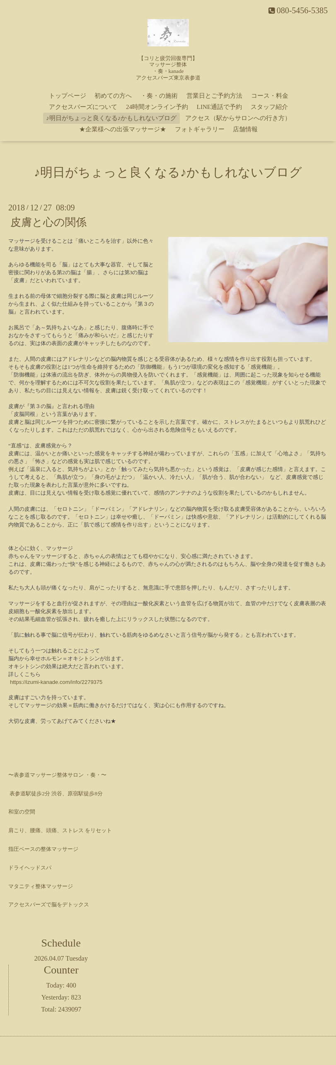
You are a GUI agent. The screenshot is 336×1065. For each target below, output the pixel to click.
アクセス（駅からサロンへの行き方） (238, 118)
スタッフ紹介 (269, 107)
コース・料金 (269, 95)
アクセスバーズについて (83, 107)
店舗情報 (245, 129)
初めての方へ (113, 95)
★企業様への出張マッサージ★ (122, 129)
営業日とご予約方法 (214, 95)
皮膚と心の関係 (48, 222)
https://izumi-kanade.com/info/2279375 (56, 682)
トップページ (67, 95)
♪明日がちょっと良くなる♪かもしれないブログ (111, 118)
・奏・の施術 (159, 95)
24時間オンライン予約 (157, 107)
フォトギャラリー (200, 129)
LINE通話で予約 (219, 107)
